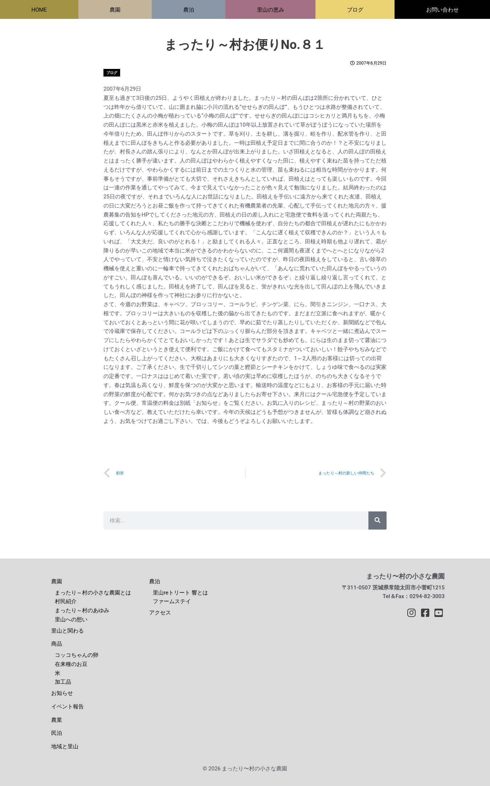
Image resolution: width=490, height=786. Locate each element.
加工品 (63, 682)
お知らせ (62, 693)
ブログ (111, 73)
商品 (56, 644)
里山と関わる (67, 630)
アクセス (160, 613)
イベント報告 (67, 706)
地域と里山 (64, 747)
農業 (56, 720)
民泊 (56, 733)
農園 (56, 581)
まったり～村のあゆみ (82, 611)
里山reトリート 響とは (180, 592)
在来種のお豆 (71, 664)
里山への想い (71, 619)
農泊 (154, 581)
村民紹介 (66, 601)
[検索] (377, 520)
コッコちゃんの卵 (76, 655)
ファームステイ (172, 601)
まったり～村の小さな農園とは (93, 592)
